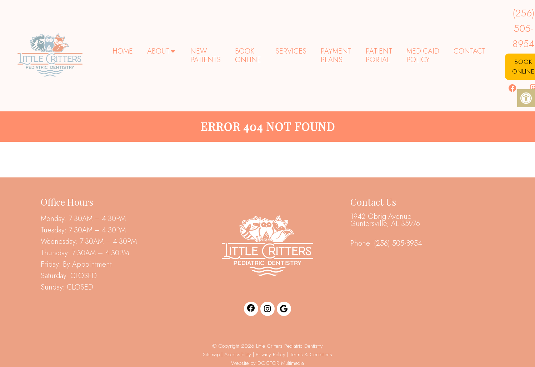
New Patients (205, 55)
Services (290, 51)
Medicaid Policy (422, 55)
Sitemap (211, 354)
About (158, 51)
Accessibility (237, 354)
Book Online (248, 55)
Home (122, 51)
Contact (469, 51)
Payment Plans (336, 55)
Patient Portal (379, 55)
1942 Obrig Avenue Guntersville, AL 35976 (385, 220)
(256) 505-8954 (398, 243)
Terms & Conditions (311, 354)
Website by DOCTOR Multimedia (267, 363)
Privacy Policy (271, 354)
